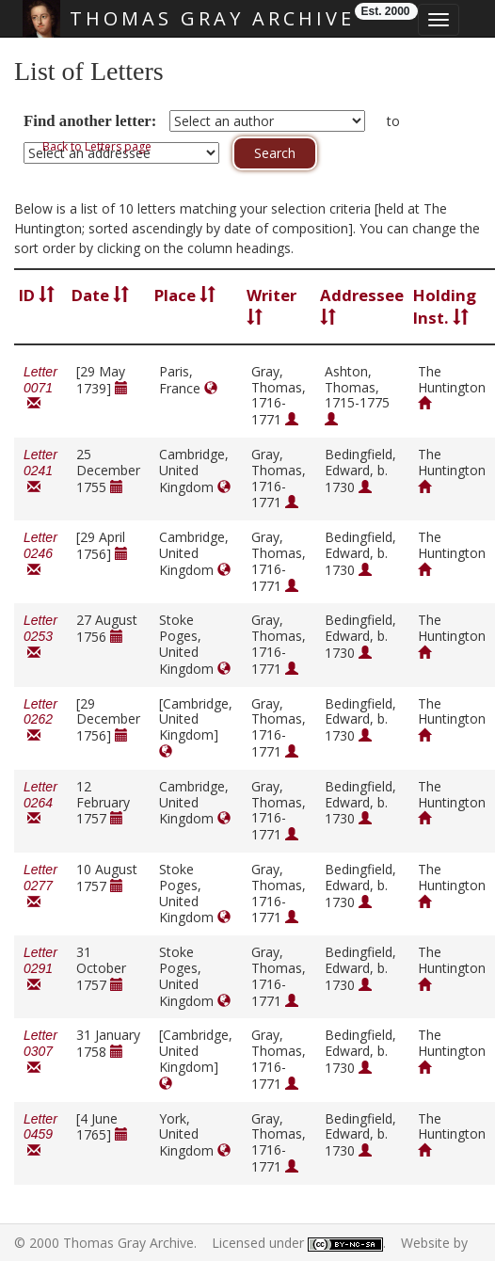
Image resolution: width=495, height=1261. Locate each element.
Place (185, 295)
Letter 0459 (40, 1135)
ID (37, 295)
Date (100, 295)
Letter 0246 (40, 554)
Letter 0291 (40, 969)
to (393, 121)
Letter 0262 (40, 720)
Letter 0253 (40, 637)
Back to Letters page (97, 146)
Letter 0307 (40, 1052)
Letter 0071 (40, 388)
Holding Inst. (444, 306)
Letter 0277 (40, 886)
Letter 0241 (40, 471)
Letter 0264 (40, 803)
